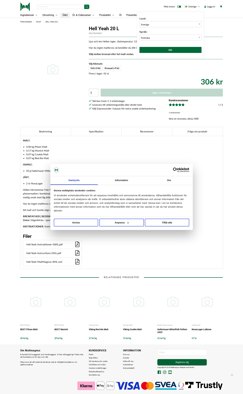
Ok (170, 49)
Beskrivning (45, 131)
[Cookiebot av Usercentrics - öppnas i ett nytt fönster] (175, 170)
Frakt (91, 354)
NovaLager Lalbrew (201, 329)
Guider (126, 358)
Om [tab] (169, 180)
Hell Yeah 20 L (51, 22)
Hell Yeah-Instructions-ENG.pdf (53, 253)
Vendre (191, 367)
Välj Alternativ (96, 63)
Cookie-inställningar (97, 368)
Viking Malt (93, 325)
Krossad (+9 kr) (112, 68)
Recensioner (147, 131)
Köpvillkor (93, 358)
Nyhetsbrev (128, 364)
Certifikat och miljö (97, 364)
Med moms (172, 7)
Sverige (192, 6)
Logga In (209, 6)
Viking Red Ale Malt (98, 329)
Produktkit (107, 15)
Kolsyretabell (128, 368)
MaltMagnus (95, 33)
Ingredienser (29, 15)
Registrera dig (182, 362)
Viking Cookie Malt (132, 329)
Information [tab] (121, 180)
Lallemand (196, 325)
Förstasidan (26, 22)
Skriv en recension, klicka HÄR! (184, 118)
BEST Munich (61, 329)
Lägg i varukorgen (162, 92)
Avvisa (76, 222)
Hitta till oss (128, 361)
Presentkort (132, 15)
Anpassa (122, 222)
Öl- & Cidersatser (83, 15)
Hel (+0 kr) (96, 68)
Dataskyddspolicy (96, 371)
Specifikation (96, 131)
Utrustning (50, 15)
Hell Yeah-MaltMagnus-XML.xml (53, 261)
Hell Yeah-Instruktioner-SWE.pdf (53, 244)
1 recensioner (174, 112)
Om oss (126, 354)
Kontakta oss (94, 375)
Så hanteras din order (98, 361)
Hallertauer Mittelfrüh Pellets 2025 (172, 330)
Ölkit (65, 15)
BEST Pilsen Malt (29, 329)
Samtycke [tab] (74, 180)
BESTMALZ (25, 325)
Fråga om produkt (197, 131)
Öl (120, 15)
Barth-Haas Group (165, 325)
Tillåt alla (167, 222)
